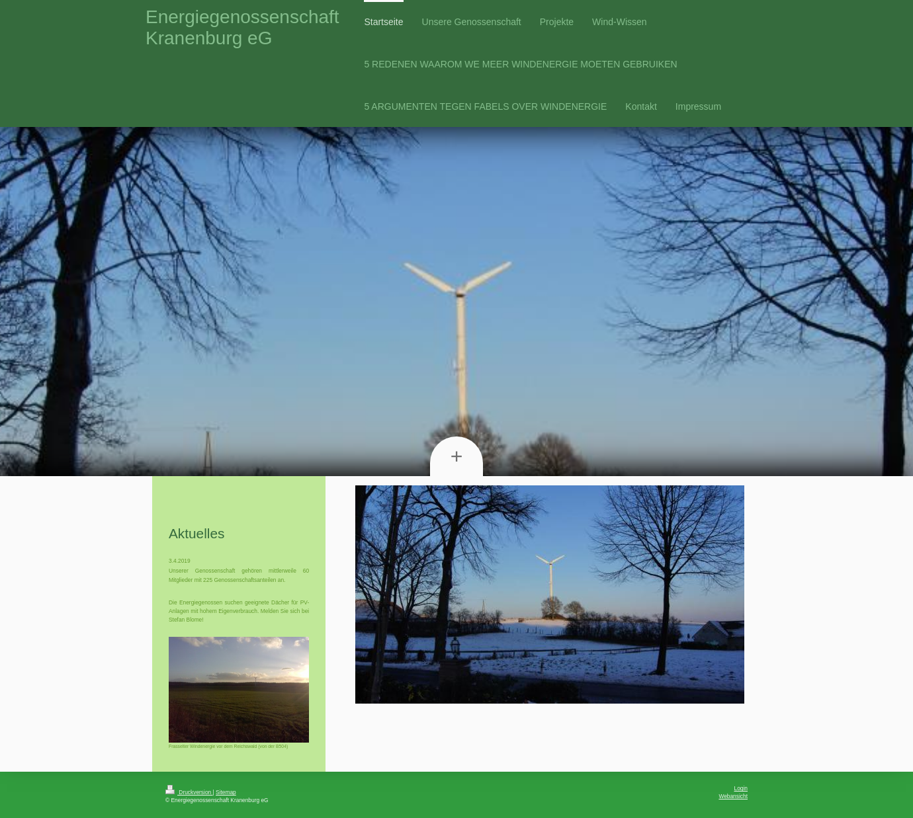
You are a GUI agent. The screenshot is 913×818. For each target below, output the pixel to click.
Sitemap (226, 792)
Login (741, 788)
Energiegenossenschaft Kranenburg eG (242, 27)
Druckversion (189, 792)
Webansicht (733, 796)
